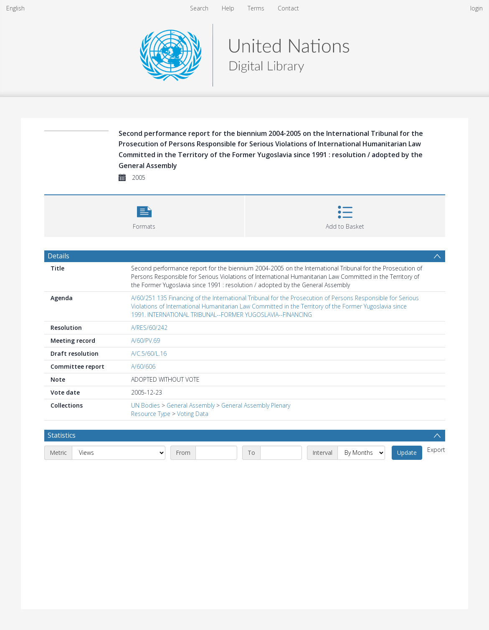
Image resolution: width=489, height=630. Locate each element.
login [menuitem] (476, 8)
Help (228, 8)
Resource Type (150, 414)
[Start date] (216, 453)
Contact (288, 8)
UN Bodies (145, 405)
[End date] (281, 453)
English (15, 8)
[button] (144, 215)
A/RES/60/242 (149, 328)
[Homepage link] (244, 53)
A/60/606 (143, 366)
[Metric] (118, 453)
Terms (256, 8)
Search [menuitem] (199, 8)
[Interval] (361, 453)
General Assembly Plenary (255, 405)
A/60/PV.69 (145, 340)
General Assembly (191, 405)
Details (58, 255)
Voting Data (192, 414)
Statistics (62, 435)
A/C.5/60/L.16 (149, 353)
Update (407, 453)
